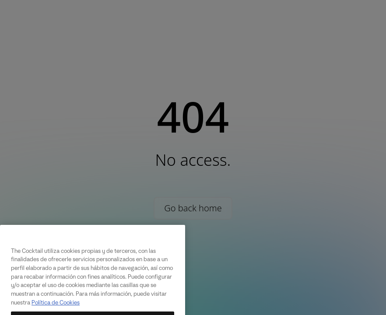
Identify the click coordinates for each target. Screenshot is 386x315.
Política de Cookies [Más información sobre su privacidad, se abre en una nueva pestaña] (56, 309)
